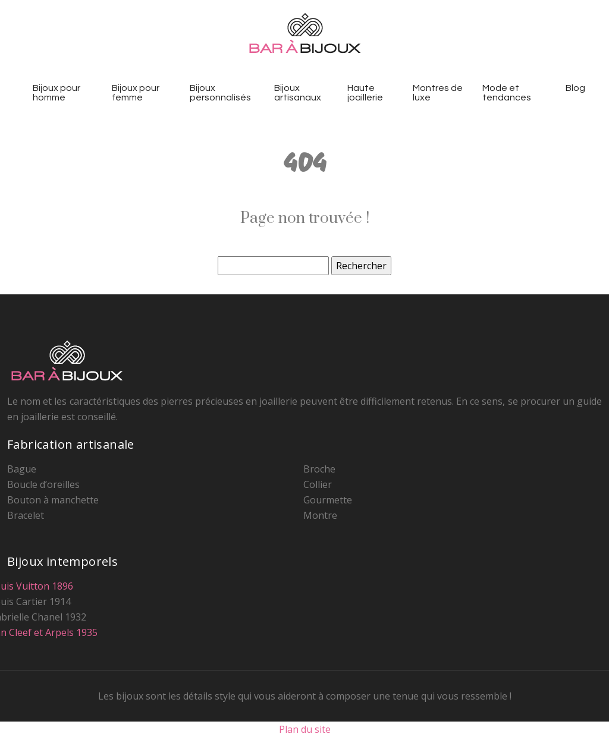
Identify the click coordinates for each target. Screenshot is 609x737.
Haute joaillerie (365, 92)
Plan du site (305, 729)
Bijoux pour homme (56, 92)
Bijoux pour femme (135, 92)
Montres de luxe (438, 92)
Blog (575, 88)
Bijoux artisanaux (297, 92)
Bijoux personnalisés (220, 92)
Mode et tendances (506, 92)
